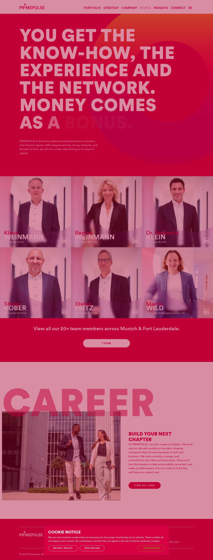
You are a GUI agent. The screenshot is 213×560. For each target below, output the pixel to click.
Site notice (92, 548)
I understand (151, 548)
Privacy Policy (63, 548)
